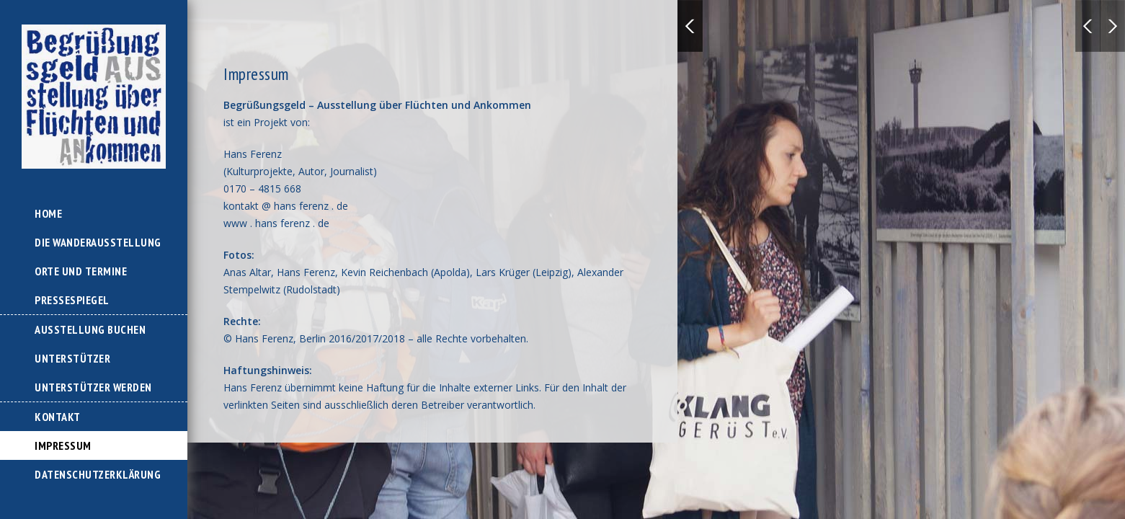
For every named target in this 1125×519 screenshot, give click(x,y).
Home (48, 213)
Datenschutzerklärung (98, 474)
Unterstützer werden (93, 387)
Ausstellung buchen (90, 329)
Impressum (63, 445)
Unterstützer (72, 358)
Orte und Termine (81, 271)
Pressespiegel (72, 300)
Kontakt (58, 416)
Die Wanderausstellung (98, 242)
